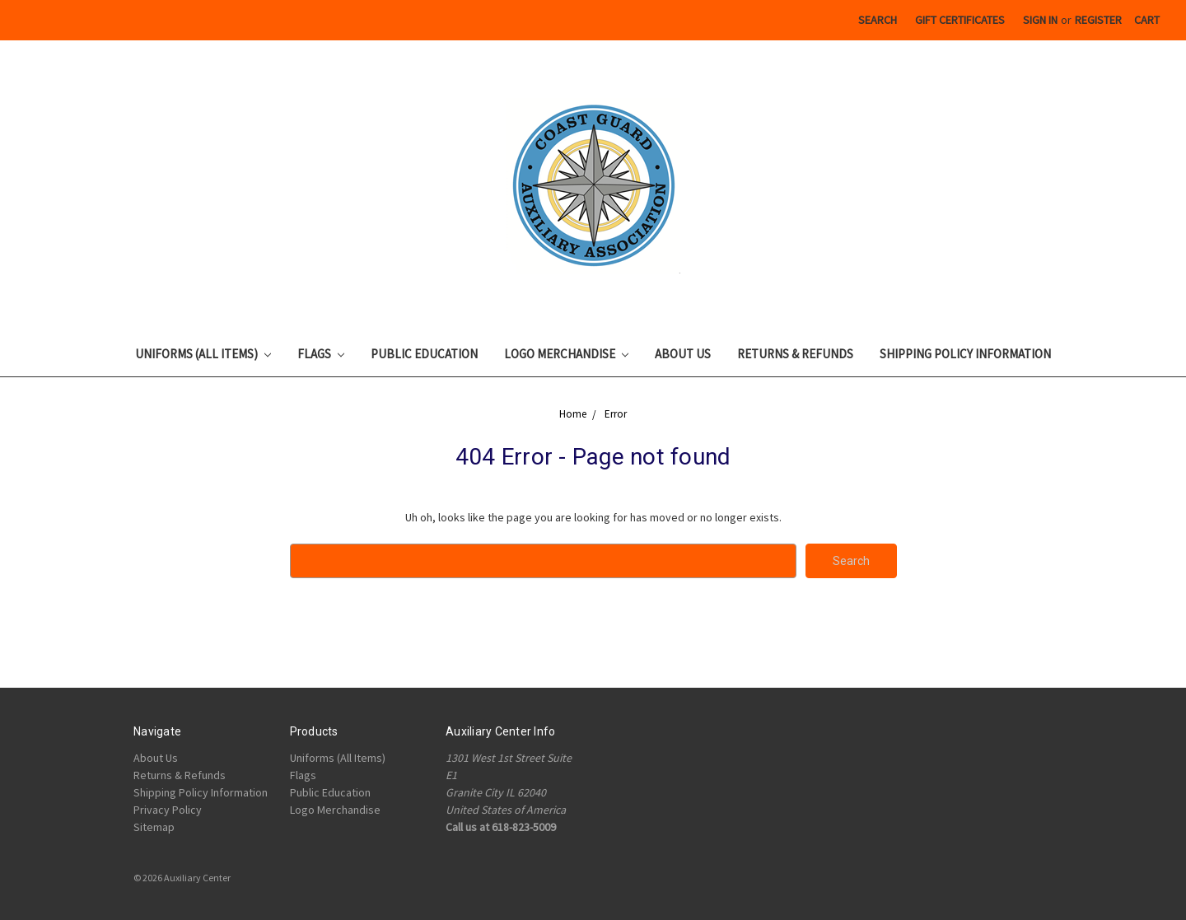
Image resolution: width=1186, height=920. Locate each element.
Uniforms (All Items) (203, 354)
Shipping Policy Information (965, 354)
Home (572, 414)
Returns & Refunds (795, 354)
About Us (683, 354)
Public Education (424, 354)
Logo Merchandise (566, 354)
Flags (320, 354)
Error (616, 414)
